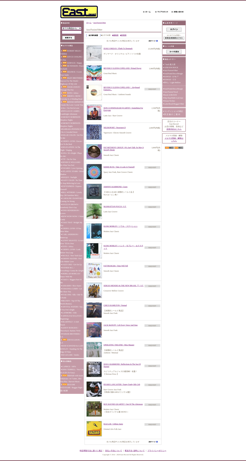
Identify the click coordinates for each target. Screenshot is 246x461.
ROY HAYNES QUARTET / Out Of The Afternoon (123, 404)
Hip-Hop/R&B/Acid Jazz (173, 98)
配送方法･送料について (135, 451)
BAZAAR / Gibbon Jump (113, 424)
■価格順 (115, 35)
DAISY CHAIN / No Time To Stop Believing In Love (71, 181)
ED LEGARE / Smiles (70, 355)
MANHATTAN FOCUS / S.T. (115, 206)
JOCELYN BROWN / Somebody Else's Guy (69, 206)
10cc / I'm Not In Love (70, 108)
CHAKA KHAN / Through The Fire (70, 88)
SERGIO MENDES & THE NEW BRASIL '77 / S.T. (124, 285)
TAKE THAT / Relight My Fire (71, 224)
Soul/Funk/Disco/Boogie (173, 73)
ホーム (88, 23)
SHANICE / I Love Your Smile (71, 73)
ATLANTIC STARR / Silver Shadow (72, 172)
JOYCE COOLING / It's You (71, 58)
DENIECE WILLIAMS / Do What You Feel (70, 163)
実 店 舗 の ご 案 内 (172, 114)
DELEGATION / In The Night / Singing (70, 148)
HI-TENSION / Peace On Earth (72, 67)
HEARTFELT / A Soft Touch (69, 323)
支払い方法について (113, 451)
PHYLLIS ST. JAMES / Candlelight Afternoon (70, 112)
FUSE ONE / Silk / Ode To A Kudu (71, 296)
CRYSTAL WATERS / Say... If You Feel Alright (72, 308)
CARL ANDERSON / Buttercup (69, 236)
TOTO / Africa (70, 93)
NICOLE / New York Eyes (72, 256)
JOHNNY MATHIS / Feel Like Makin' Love (71, 260)
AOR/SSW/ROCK (171, 67)
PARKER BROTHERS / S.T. (70, 335)
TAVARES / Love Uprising (72, 168)
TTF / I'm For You (69, 159)
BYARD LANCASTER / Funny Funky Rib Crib (122, 384)
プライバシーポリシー (156, 451)
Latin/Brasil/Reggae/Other (174, 104)
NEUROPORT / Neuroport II (115, 127)
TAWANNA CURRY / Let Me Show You (71, 290)
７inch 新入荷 (169, 64)
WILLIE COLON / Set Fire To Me (71, 136)
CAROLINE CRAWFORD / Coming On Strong (72, 199)
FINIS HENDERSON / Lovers (70, 211)
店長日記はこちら (174, 129)
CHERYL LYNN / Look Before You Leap (70, 251)
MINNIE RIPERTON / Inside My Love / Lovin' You (71, 103)
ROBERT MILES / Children (71, 52)
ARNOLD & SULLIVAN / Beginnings (71, 317)
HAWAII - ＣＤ (170, 79)
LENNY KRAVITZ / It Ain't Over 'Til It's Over (72, 242)
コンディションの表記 (173, 111)
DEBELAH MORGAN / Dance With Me (70, 275)
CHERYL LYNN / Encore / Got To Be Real (71, 142)
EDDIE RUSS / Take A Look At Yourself (119, 167)
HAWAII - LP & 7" (171, 76)
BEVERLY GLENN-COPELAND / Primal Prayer (122, 68)
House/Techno (169, 101)
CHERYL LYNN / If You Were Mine (70, 230)
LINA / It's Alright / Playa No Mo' (71, 154)
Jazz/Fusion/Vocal (171, 92)
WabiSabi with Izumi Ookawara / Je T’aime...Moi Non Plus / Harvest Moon (71, 379)
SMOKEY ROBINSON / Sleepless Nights (70, 118)
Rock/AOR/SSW (170, 95)
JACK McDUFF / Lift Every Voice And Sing (121, 325)
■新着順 (123, 35)
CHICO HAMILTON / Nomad (115, 305)
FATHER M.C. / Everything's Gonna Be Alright (71, 269)
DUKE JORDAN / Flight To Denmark (118, 48)
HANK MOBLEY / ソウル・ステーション (121, 226)
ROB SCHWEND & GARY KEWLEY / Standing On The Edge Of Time (71, 349)
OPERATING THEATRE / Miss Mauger (119, 345)
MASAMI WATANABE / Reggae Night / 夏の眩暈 (71, 387)
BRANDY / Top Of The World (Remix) (70, 302)
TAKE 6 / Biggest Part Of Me (71, 281)
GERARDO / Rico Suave (71, 286)
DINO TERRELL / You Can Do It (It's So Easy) (71, 371)
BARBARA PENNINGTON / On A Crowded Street (72, 130)
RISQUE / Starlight (69, 177)
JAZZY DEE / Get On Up (72, 264)
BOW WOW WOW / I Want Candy (72, 217)
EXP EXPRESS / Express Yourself (71, 187)
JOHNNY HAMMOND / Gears (116, 187)
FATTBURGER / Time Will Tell (116, 266)
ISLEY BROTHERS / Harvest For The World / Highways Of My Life (72, 81)
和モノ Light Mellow (172, 82)
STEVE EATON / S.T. (70, 341)
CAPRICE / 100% (69, 366)
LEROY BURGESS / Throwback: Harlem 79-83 (70, 329)
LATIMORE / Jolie (69, 313)
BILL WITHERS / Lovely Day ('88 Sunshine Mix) (71, 193)
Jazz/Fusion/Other (99, 23)
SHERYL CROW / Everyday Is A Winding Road (71, 97)
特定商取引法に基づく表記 (91, 451)
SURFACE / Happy (72, 63)
